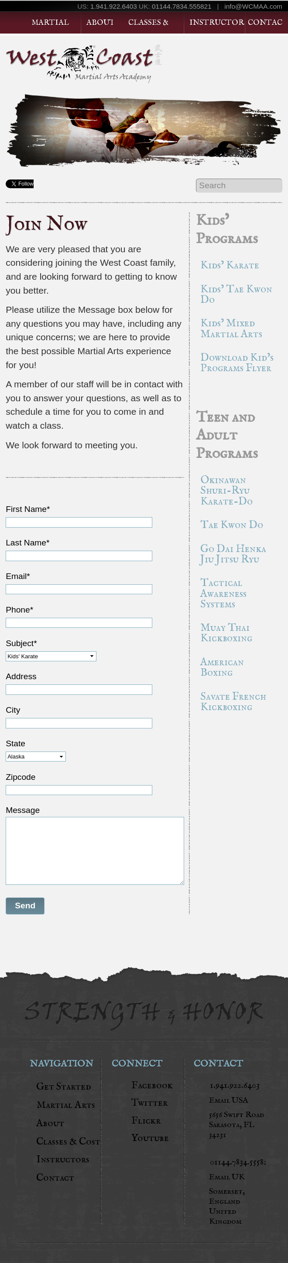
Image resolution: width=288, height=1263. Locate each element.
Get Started (250, 59)
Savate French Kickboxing (233, 702)
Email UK (227, 1177)
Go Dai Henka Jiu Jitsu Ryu (233, 554)
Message (23, 810)
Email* (18, 576)
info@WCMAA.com (253, 6)
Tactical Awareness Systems (223, 593)
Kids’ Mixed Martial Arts (231, 329)
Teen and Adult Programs (227, 436)
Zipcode (20, 777)
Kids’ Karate (229, 265)
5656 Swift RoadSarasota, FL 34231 (236, 1125)
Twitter (149, 1102)
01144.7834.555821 (182, 6)
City (13, 709)
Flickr (146, 1120)
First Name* (28, 509)
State (15, 743)
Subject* (21, 643)
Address (21, 676)
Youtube (150, 1138)
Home (13, 23)
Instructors (216, 22)
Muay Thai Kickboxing (226, 633)
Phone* (19, 609)
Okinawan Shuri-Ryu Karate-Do (226, 491)
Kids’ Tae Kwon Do (236, 295)
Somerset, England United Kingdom (227, 1207)
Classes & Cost (68, 1141)
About (99, 22)
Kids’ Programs (227, 229)
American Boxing (222, 668)
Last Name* (27, 542)
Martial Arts (65, 1105)
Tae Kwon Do (231, 525)
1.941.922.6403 (113, 6)
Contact (265, 22)
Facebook (152, 1085)
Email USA (228, 1101)
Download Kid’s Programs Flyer (237, 363)
